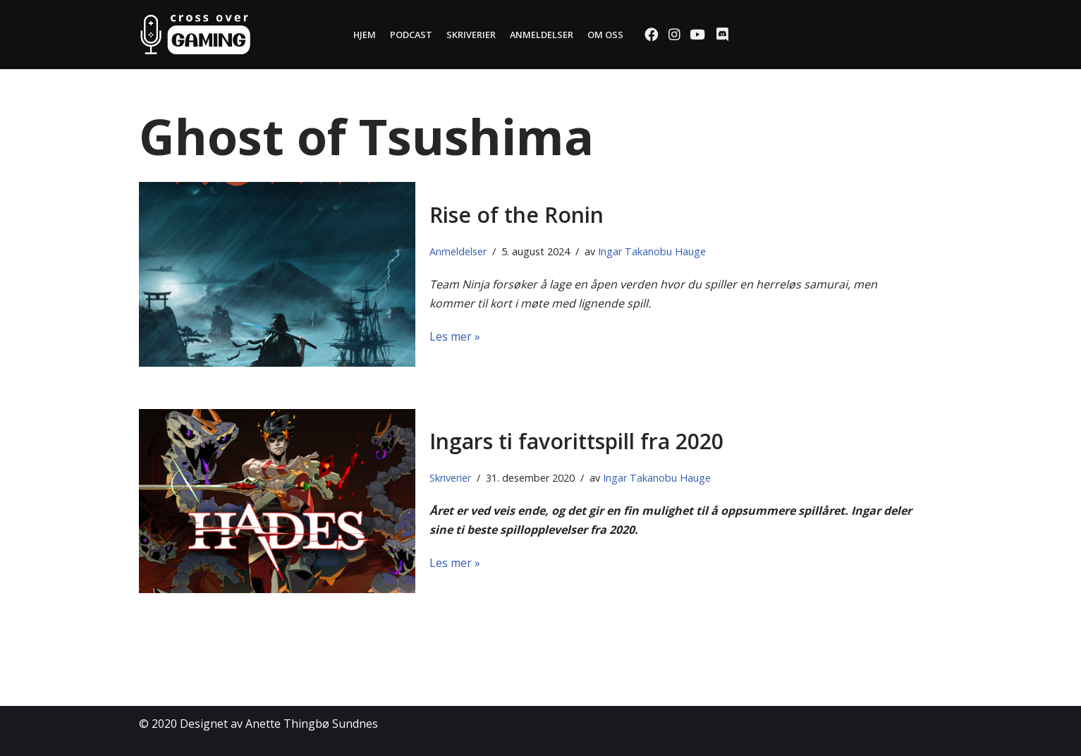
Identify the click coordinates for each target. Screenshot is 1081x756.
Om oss (605, 34)
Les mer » (454, 336)
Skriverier (471, 34)
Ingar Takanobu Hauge (652, 251)
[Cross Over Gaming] (195, 34)
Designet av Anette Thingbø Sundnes (279, 723)
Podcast (411, 34)
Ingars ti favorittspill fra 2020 (576, 441)
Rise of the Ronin (516, 214)
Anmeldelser (541, 34)
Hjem (364, 34)
